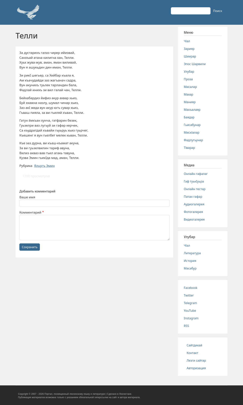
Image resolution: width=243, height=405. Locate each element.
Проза (188, 79)
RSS (186, 326)
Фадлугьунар (193, 140)
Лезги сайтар (196, 360)
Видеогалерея (194, 219)
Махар (188, 94)
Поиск (217, 11)
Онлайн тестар (194, 189)
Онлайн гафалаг (196, 174)
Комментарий (30, 212)
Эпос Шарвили (195, 64)
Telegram (190, 303)
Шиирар (190, 56)
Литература (192, 253)
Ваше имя (27, 197)
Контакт (192, 353)
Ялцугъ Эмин (44, 165)
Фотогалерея (193, 212)
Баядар (189, 117)
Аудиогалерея (194, 204)
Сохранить (29, 247)
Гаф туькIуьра (194, 181)
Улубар (189, 71)
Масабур (190, 268)
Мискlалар (191, 132)
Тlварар (189, 148)
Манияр (190, 102)
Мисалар (190, 87)
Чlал (187, 41)
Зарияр (189, 49)
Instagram (191, 318)
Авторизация (196, 368)
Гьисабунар (192, 125)
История (190, 261)
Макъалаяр (192, 110)
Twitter (189, 295)
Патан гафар (193, 197)
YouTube (190, 311)
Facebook (190, 288)
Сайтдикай (194, 345)
